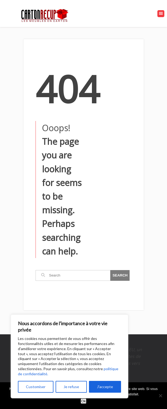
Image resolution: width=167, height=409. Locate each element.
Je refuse (71, 386)
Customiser (35, 386)
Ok (83, 401)
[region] (69, 356)
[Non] (160, 395)
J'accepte (105, 386)
